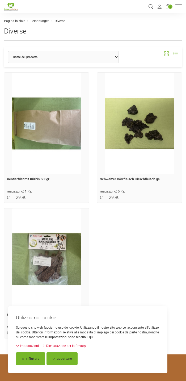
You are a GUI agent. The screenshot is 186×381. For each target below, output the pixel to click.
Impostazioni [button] (27, 346)
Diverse (15, 31)
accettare (62, 358)
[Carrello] (168, 7)
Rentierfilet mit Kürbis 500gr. (28, 179)
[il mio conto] (159, 6)
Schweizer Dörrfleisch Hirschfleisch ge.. (131, 179)
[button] (151, 7)
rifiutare (31, 358)
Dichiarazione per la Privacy (64, 346)
